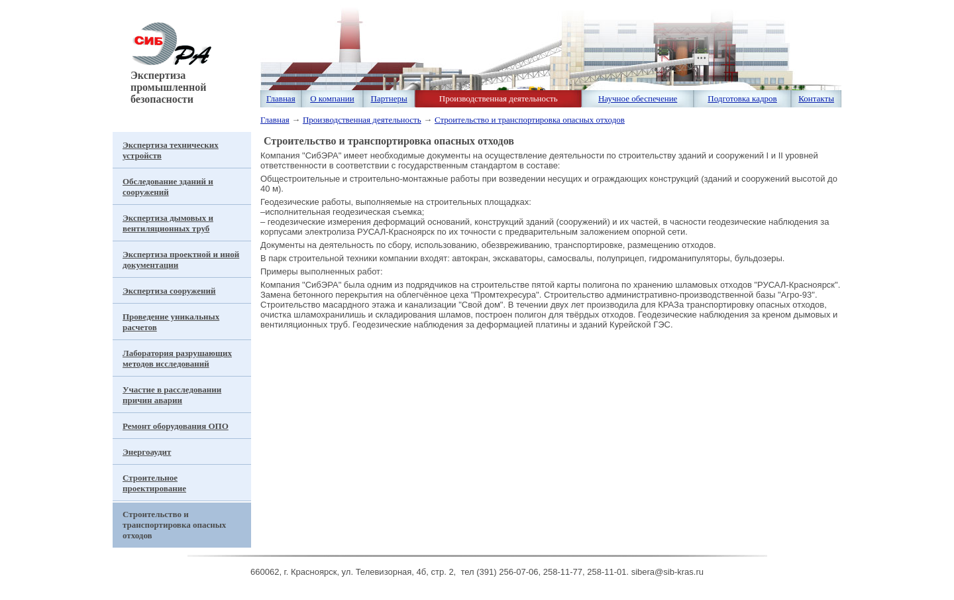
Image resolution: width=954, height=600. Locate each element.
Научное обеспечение (637, 98)
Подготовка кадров (742, 98)
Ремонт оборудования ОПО (176, 426)
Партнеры (389, 98)
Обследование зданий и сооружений (168, 186)
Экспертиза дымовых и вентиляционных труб (168, 223)
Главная (280, 98)
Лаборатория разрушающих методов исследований (177, 358)
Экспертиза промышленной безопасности (170, 82)
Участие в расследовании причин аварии (172, 395)
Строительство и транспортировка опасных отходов (530, 120)
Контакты (816, 98)
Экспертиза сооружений (169, 291)
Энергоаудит (147, 452)
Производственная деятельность (498, 98)
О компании (332, 98)
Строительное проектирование (154, 483)
